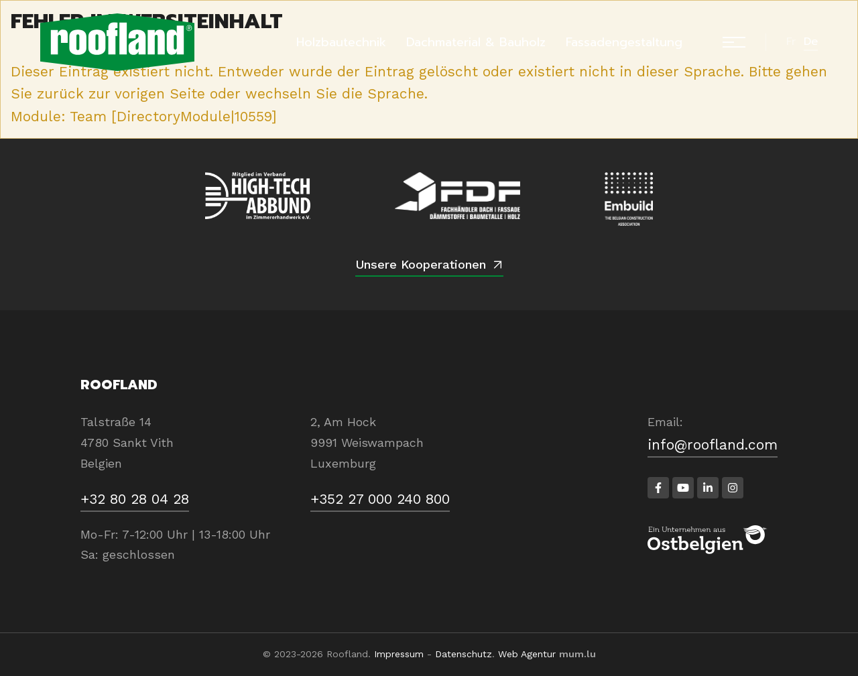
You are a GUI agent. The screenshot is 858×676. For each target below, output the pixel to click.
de (811, 41)
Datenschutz (463, 654)
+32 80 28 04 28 (134, 498)
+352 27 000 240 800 (380, 498)
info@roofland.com (713, 444)
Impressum (399, 654)
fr (791, 41)
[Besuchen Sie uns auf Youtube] (683, 487)
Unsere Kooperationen (420, 264)
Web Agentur (527, 654)
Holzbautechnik (341, 42)
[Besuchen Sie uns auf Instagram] (732, 487)
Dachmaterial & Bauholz (476, 42)
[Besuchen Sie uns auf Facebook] (658, 487)
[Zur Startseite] (117, 42)
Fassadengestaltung (624, 42)
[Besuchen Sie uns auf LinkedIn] (708, 487)
